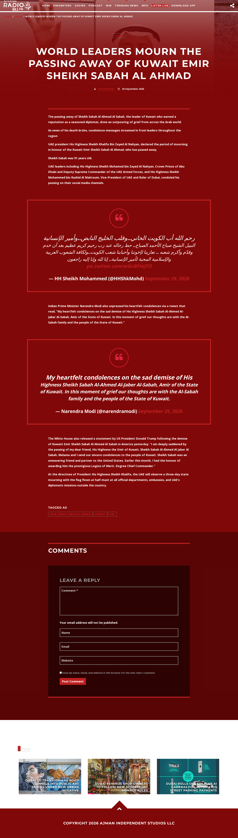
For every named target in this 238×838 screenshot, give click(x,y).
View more (50, 776)
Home (46, 5)
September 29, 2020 (167, 278)
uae (112, 514)
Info (145, 5)
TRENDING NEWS (126, 5)
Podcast (96, 5)
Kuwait (100, 514)
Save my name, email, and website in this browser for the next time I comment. (107, 672)
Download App (183, 5)
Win (108, 5)
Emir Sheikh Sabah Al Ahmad (70, 514)
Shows (80, 5)
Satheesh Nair (106, 88)
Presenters (62, 5)
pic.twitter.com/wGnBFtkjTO (118, 266)
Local (18, 16)
